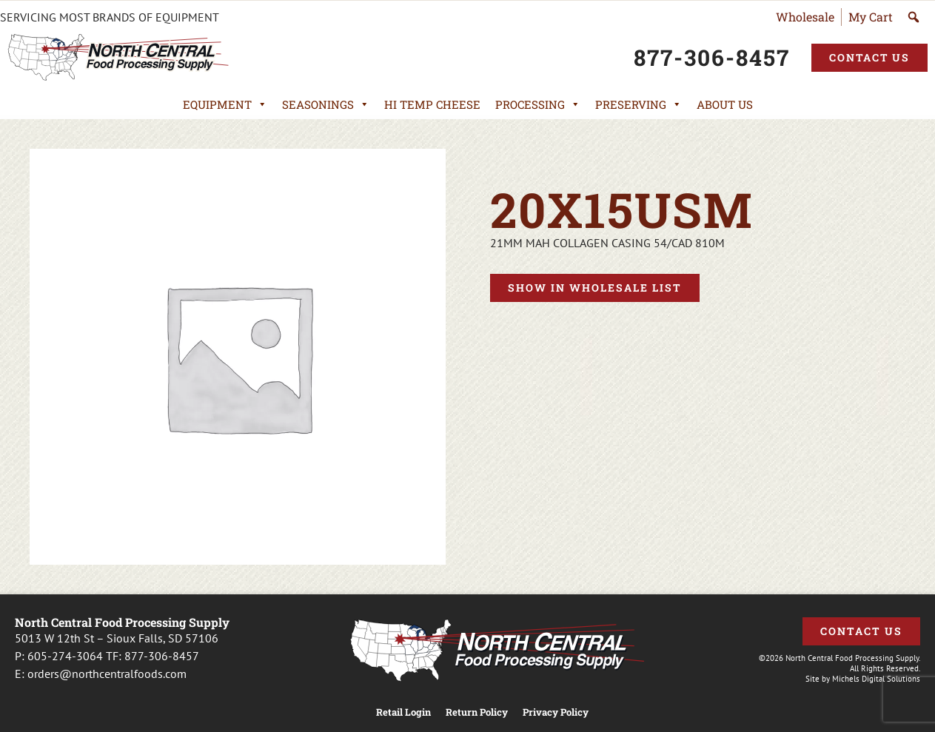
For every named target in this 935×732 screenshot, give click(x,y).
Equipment (225, 104)
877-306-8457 (161, 655)
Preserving (638, 104)
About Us (725, 104)
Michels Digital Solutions (876, 679)
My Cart (870, 16)
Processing (537, 104)
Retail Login (403, 712)
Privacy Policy (556, 712)
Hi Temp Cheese (432, 104)
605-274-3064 (65, 655)
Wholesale (805, 16)
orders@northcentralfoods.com (107, 673)
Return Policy (477, 712)
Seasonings (325, 104)
